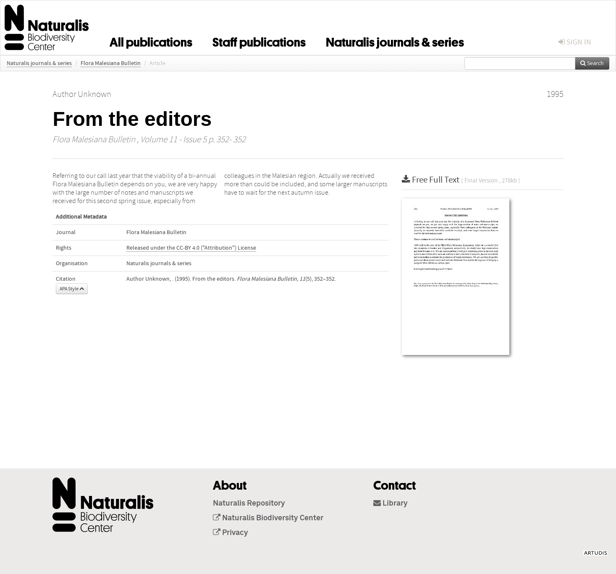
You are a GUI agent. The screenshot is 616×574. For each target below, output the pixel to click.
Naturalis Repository (249, 503)
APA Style (72, 289)
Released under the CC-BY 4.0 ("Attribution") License (191, 248)
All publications (151, 40)
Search (592, 63)
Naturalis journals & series (395, 40)
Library (390, 503)
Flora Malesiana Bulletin (111, 63)
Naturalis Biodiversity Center (268, 518)
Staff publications (259, 40)
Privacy (230, 533)
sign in (574, 42)
